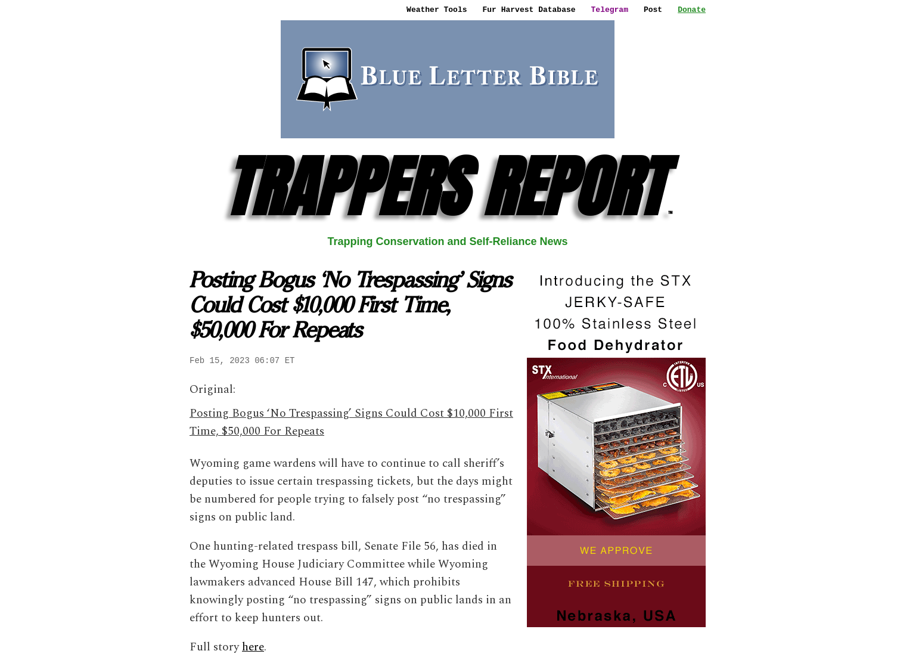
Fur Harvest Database (529, 9)
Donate (692, 9)
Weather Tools (436, 9)
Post (653, 9)
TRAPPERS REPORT (448, 187)
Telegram (609, 9)
